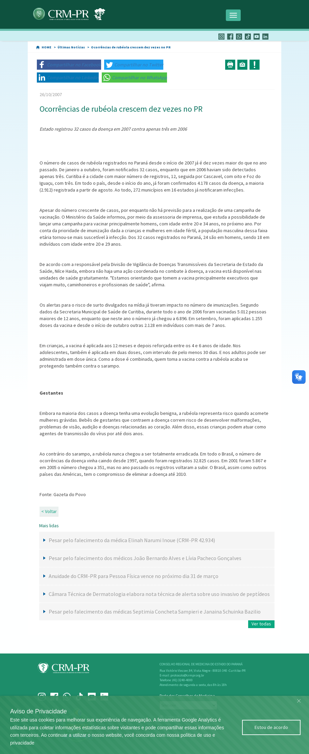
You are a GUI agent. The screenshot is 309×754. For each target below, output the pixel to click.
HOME (46, 47)
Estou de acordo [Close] (271, 727)
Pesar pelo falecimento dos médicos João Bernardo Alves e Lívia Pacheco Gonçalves (145, 558)
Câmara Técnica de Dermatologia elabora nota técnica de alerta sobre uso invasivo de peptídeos (159, 594)
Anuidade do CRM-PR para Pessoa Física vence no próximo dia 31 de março (133, 576)
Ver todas (261, 624)
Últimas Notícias (71, 47)
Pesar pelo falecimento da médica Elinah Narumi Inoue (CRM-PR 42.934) (132, 540)
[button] (69, 65)
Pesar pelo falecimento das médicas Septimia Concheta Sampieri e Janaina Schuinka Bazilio (155, 611)
